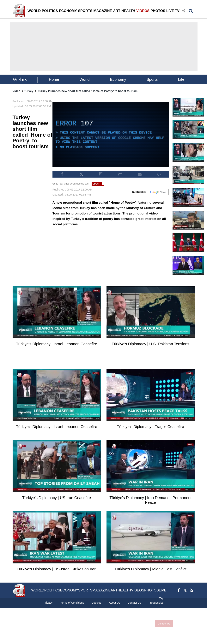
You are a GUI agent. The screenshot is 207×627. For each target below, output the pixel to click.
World (85, 79)
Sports (152, 79)
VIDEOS (142, 11)
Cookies (96, 602)
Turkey (28, 91)
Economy (118, 79)
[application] (110, 134)
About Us (114, 602)
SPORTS (85, 11)
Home (54, 79)
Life (181, 79)
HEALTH (128, 11)
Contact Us (164, 623)
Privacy (48, 602)
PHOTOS (158, 11)
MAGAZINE (103, 11)
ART (116, 11)
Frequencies (156, 602)
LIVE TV (173, 11)
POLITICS (50, 11)
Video (17, 91)
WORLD (34, 11)
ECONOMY (68, 11)
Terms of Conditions (72, 602)
